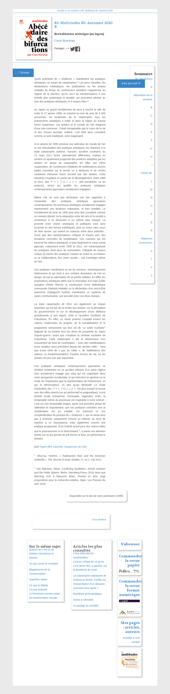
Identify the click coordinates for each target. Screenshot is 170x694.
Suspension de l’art (75, 446)
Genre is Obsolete (83, 599)
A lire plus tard (131, 83)
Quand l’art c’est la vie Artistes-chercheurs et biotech (41, 553)
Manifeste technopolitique (87, 593)
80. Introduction (143, 78)
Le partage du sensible (86, 605)
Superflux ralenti (38, 579)
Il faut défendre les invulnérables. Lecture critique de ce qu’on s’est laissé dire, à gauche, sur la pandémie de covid (90, 561)
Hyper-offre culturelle (51, 446)
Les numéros (72, 10)
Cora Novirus (64, 41)
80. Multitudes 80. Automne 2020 (97, 10)
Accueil (60, 10)
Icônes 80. (146, 173)
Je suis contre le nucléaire (43, 563)
